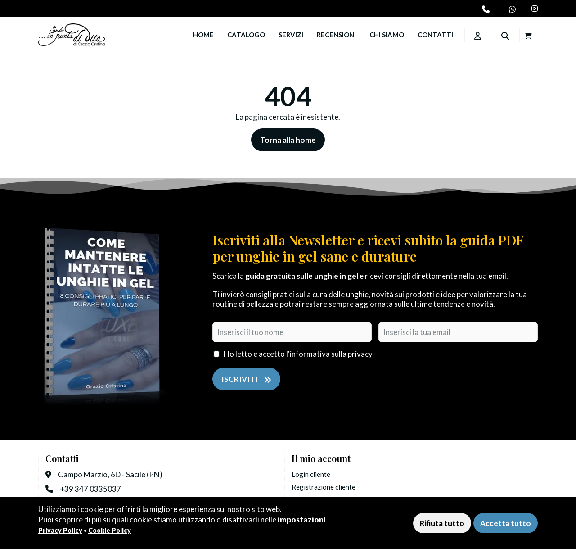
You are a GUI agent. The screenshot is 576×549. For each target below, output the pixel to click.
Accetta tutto (505, 523)
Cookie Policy (109, 530)
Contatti (435, 35)
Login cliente (311, 474)
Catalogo (246, 35)
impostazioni (302, 519)
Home (203, 35)
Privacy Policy (60, 530)
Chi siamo (386, 35)
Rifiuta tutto (442, 523)
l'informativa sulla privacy (329, 353)
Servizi (291, 35)
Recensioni (336, 35)
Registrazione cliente (324, 487)
